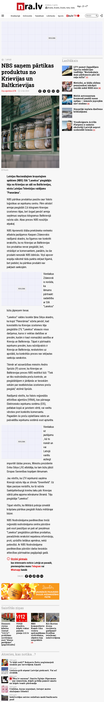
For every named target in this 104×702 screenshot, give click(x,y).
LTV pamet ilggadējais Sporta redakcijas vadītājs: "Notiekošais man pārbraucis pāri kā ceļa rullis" (87, 72)
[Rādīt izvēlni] (2, 15)
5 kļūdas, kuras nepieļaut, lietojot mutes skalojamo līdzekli (30, 690)
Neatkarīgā (15, 16)
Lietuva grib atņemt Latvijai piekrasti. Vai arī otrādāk (33, 671)
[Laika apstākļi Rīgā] (82, 6)
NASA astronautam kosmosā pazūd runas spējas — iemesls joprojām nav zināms (88, 99)
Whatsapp (15, 570)
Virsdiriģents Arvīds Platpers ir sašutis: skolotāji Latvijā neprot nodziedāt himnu (87, 126)
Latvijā (8, 59)
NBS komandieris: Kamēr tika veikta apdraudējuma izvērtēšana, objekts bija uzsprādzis (38, 631)
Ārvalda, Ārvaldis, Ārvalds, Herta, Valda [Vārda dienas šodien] (60, 7)
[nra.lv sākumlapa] (30, 6)
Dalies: (21, 576)
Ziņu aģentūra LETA (8, 91)
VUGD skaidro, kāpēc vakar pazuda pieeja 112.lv (22, 628)
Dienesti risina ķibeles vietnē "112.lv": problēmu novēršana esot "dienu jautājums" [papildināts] (8, 634)
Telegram (36, 566)
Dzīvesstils (27, 16)
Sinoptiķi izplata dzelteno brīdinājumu (88, 110)
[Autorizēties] (101, 15)
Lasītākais (70, 60)
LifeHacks (50, 16)
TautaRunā (39, 16)
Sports (61, 16)
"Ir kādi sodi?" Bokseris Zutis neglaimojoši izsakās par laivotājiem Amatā (31, 663)
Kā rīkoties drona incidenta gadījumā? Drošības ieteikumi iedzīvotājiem (53, 630)
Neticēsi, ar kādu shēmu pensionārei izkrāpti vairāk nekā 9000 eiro (87, 85)
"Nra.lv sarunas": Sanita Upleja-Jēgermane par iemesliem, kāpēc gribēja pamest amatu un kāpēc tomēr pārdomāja (32, 681)
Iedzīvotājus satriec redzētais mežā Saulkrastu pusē (33, 698)
